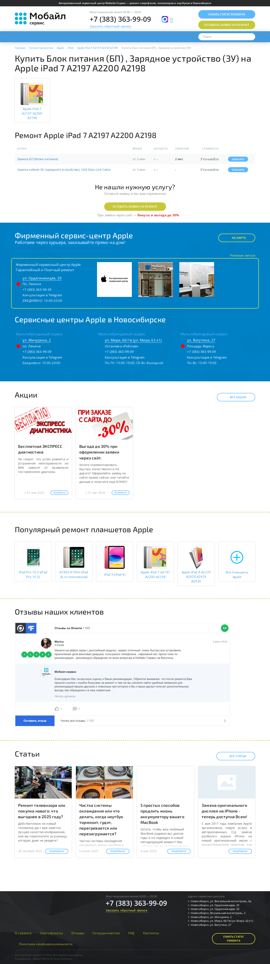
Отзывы (77, 933)
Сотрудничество (106, 933)
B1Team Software (61, 959)
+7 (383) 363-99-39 (37, 289)
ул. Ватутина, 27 (201, 340)
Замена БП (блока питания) (37, 159)
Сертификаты (51, 933)
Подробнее (59, 492)
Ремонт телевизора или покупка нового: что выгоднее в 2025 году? (41, 811)
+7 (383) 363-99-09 (120, 19)
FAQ (131, 933)
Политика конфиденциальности (46, 944)
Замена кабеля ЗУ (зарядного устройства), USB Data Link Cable (64, 170)
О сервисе (23, 933)
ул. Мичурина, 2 (37, 340)
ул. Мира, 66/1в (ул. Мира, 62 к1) (133, 340)
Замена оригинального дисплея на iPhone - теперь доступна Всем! (224, 811)
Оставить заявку (226, 25)
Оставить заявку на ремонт (135, 206)
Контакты (151, 933)
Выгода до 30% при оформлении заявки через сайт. (99, 452)
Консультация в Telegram (42, 295)
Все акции (234, 397)
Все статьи (234, 756)
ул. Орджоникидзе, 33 (42, 278)
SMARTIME (40, 959)
